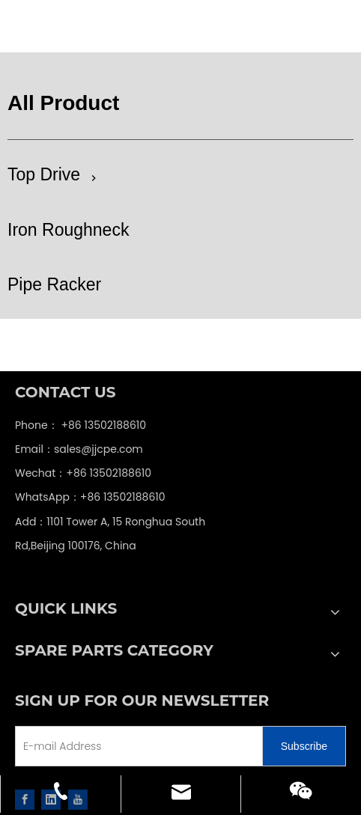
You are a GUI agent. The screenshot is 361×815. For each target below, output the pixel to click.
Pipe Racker (54, 284)
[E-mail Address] (117, 746)
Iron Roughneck (68, 229)
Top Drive (43, 174)
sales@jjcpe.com (98, 449)
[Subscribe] (304, 746)
